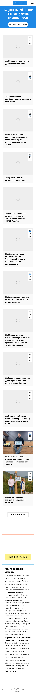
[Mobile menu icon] (32, 3)
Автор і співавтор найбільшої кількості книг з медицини (18, 99)
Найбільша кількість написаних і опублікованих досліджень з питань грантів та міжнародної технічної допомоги (17, 340)
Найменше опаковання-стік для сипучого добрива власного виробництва (17, 380)
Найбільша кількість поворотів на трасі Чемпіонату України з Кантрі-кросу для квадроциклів (15, 259)
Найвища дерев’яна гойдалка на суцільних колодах (15, 499)
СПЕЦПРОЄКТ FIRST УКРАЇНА (18, 25)
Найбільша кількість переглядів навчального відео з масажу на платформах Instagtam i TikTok (16, 140)
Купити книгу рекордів (18, 557)
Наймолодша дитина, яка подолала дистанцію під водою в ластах (17, 299)
